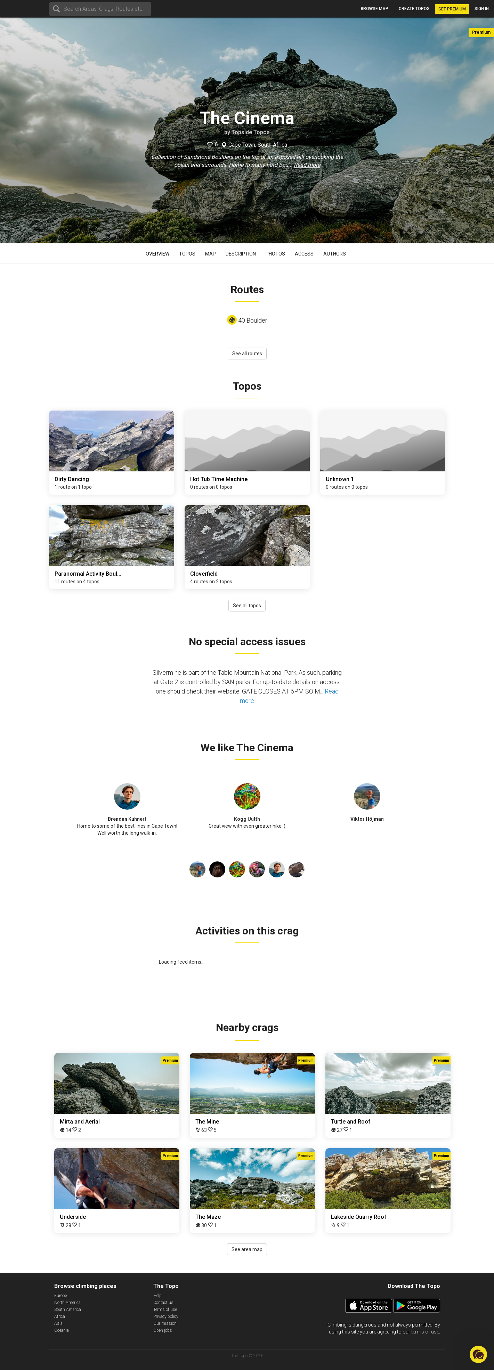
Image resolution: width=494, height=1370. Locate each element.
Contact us (163, 1302)
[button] (478, 1354)
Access (304, 254)
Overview (157, 254)
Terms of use (165, 1309)
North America (67, 1302)
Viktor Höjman (367, 819)
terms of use (425, 1332)
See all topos (247, 605)
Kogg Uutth (247, 819)
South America (67, 1309)
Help (157, 1295)
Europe (60, 1295)
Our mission (165, 1323)
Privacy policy (165, 1316)
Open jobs (162, 1330)
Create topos (414, 8)
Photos (275, 254)
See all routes (247, 353)
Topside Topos (251, 132)
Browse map (374, 8)
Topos (187, 254)
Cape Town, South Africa (257, 145)
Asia (58, 1323)
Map (210, 254)
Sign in (482, 8)
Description (241, 254)
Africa (59, 1316)
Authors (334, 254)
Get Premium (452, 9)
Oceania (61, 1330)
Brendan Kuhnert (127, 819)
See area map (247, 1249)
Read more (307, 165)
